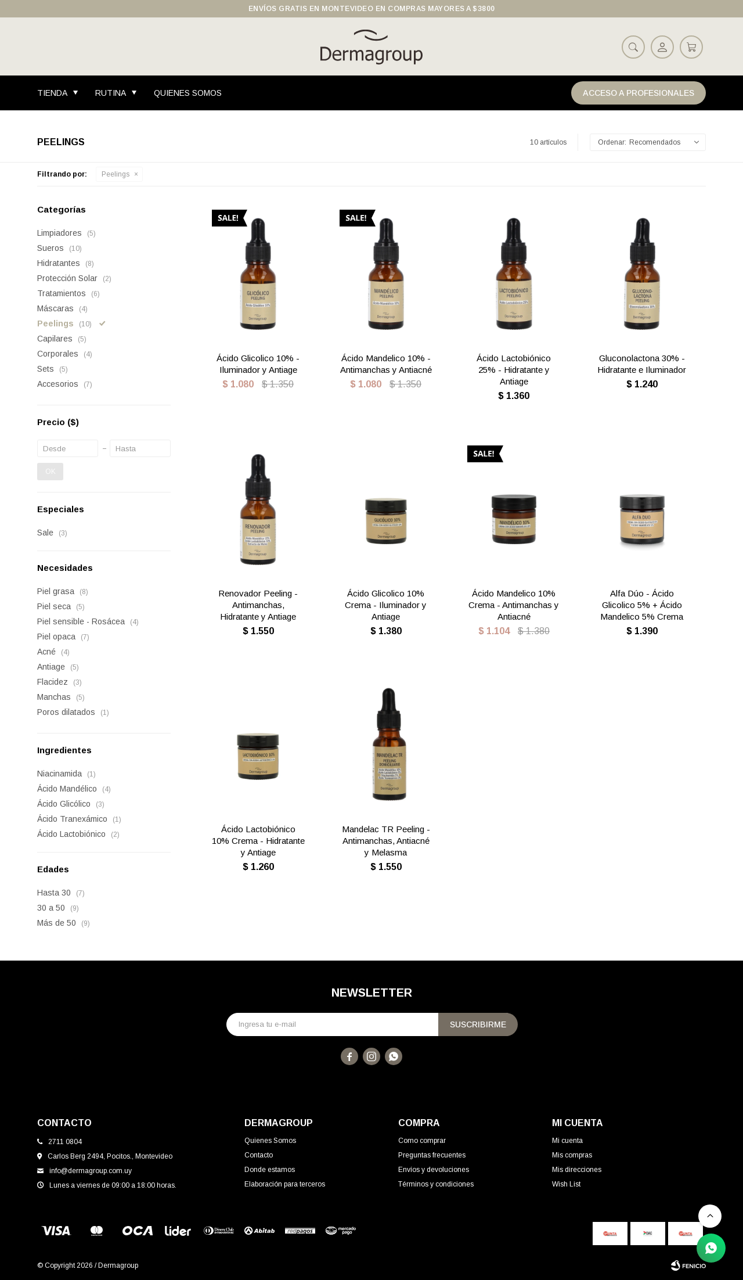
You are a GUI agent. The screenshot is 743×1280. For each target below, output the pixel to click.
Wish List (566, 1184)
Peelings (115, 174)
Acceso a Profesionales (638, 93)
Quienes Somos (188, 93)
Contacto (258, 1155)
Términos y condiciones (436, 1184)
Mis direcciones (576, 1170)
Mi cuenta (567, 1141)
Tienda (52, 93)
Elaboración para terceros (284, 1184)
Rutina (110, 93)
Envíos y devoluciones (433, 1170)
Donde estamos (269, 1170)
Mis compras (572, 1155)
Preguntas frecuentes (432, 1155)
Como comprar (422, 1141)
